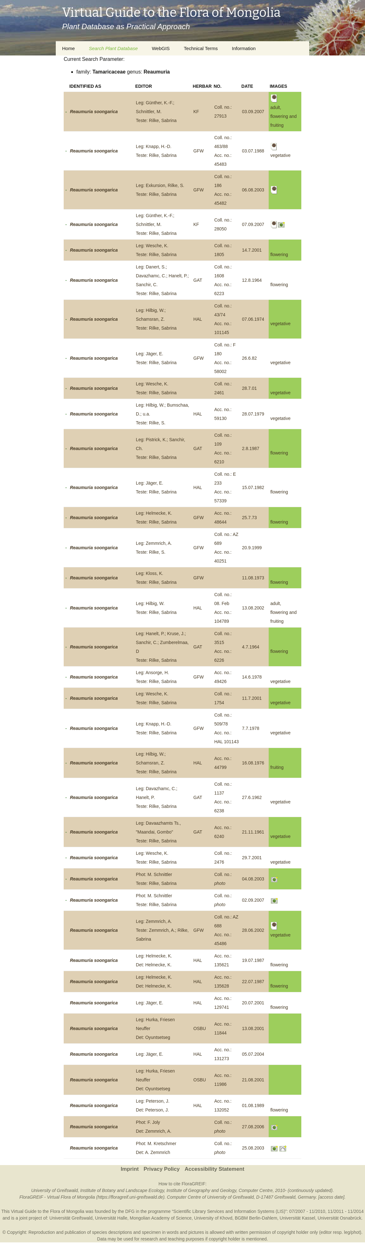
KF (196, 111)
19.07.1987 (253, 960)
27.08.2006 (253, 1126)
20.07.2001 (253, 1002)
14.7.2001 (252, 250)
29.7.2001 (252, 857)
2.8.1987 (250, 448)
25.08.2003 (253, 1147)
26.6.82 (249, 358)
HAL (197, 319)
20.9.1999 (252, 547)
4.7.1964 (250, 646)
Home (68, 48)
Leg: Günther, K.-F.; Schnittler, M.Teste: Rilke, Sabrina (156, 111)
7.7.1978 (250, 728)
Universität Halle (111, 1218)
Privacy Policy (162, 1169)
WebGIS (161, 48)
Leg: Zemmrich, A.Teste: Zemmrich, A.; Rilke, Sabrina (162, 930)
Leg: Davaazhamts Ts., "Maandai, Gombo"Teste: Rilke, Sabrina (158, 832)
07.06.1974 (253, 319)
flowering (279, 254)
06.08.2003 (253, 189)
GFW (198, 150)
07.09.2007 (253, 224)
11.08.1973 (253, 577)
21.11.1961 (253, 831)
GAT (197, 280)
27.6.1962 (252, 797)
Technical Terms (201, 48)
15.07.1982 (253, 487)
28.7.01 (249, 388)
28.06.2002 (253, 930)
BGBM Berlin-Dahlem (256, 1218)
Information (244, 48)
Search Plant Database (113, 48)
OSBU (199, 1028)
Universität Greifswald (71, 1218)
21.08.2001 (253, 1079)
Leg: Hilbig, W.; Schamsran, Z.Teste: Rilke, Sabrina (156, 319)
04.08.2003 (253, 878)
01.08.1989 (253, 1105)
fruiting (277, 767)
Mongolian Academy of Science (160, 1218)
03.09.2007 (253, 111)
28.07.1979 (253, 413)
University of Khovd (213, 1218)
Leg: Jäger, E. (149, 1002)
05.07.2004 (253, 1054)
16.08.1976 (253, 762)
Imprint (130, 1169)
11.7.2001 (252, 698)
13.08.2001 (253, 1028)
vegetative (280, 323)
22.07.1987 (253, 981)
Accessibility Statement (214, 1169)
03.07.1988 (253, 150)
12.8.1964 (252, 280)
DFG (130, 1211)
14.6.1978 (252, 677)
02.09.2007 (253, 900)
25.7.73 (249, 517)
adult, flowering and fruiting (283, 612)
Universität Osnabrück (339, 1218)
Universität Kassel (297, 1218)
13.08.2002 (253, 607)
